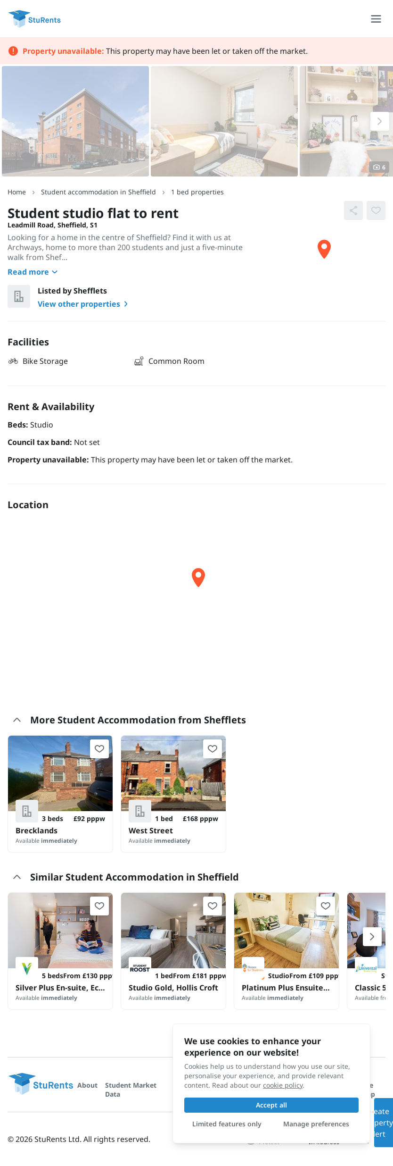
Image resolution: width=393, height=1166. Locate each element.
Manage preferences (316, 1123)
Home (17, 191)
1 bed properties (197, 191)
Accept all (271, 1104)
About (87, 1085)
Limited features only (227, 1123)
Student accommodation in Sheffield (98, 191)
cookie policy (283, 1085)
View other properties (84, 304)
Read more (34, 271)
